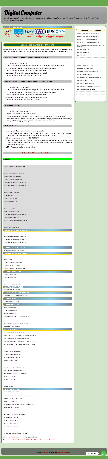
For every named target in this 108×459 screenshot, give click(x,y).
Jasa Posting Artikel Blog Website (86, 89)
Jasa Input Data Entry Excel (11, 217)
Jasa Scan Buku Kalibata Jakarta (12, 280)
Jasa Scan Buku (81, 55)
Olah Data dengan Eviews (11, 426)
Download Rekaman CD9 (10, 360)
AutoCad (6, 430)
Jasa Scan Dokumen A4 (10, 208)
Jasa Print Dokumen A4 (10, 307)
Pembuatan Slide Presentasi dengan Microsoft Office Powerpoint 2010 (23, 395)
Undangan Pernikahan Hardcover (13, 326)
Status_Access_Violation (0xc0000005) (14, 370)
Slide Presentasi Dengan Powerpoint (14, 250)
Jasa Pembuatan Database (11, 224)
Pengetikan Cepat (9, 256)
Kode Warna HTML (8, 386)
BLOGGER (45, 452)
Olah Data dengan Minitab (11, 423)
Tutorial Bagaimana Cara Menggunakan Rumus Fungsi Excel (20, 341)
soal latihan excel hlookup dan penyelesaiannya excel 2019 (20, 335)
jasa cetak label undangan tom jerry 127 (15, 189)
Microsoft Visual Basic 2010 (11, 407)
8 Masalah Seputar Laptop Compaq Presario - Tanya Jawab (19, 344)
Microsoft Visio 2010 (9, 411)
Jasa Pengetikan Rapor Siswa (12, 192)
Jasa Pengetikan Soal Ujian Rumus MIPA (14, 166)
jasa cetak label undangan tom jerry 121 (15, 214)
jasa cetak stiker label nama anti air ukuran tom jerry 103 (90, 46)
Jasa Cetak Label (8, 195)
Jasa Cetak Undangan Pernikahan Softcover (16, 323)
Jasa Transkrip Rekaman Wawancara (14, 173)
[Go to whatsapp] (103, 453)
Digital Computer (23, 12)
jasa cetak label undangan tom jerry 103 (15, 182)
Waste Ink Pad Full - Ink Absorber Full (14, 367)
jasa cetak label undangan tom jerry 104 (15, 185)
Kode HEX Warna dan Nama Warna (13, 383)
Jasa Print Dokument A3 (10, 201)
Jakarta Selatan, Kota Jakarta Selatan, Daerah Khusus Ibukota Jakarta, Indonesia (32, 439)
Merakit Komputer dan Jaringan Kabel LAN (15, 433)
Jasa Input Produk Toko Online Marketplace (89, 86)
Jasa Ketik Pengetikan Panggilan (13, 179)
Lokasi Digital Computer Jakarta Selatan (37, 153)
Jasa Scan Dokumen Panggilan (12, 284)
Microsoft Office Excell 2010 (12, 401)
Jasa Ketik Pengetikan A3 (10, 198)
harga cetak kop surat (10, 313)
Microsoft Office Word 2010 (11, 391)
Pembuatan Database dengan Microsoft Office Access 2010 (19, 404)
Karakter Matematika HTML (11, 376)
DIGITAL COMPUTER (63, 452)
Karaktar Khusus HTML (10, 379)
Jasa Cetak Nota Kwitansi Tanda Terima (14, 320)
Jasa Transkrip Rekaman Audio (12, 289)
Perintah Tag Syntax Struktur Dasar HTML (15, 373)
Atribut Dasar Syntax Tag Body (12, 351)
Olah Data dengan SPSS (10, 420)
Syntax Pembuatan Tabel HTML (12, 354)
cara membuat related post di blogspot (15, 332)
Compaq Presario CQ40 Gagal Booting (14, 363)
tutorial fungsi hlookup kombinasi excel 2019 (16, 338)
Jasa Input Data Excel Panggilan (12, 176)
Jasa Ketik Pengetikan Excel (11, 227)
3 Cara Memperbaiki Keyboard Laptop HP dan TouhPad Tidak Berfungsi (22, 348)
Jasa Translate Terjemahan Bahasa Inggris (15, 169)
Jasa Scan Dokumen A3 (10, 204)
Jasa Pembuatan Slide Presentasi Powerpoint (16, 220)
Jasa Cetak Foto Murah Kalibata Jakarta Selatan (17, 316)
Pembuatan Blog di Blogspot (12, 417)
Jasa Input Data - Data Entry (11, 301)
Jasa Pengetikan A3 (9, 259)
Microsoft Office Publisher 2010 (13, 398)
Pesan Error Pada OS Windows (12, 357)
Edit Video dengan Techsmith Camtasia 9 (14, 414)
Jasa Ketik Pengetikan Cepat (11, 211)
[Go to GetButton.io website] (103, 457)
